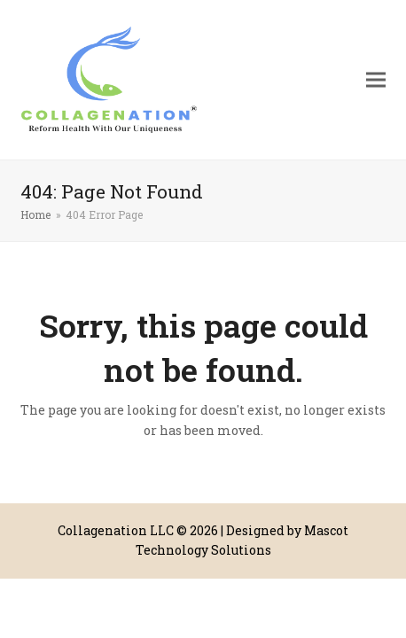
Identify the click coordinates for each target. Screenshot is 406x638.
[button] (376, 80)
